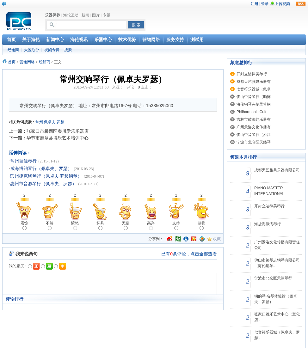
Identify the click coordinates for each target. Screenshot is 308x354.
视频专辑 (51, 50)
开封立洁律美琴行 (252, 74)
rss (301, 4)
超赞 (201, 225)
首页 (11, 62)
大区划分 (31, 50)
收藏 (217, 239)
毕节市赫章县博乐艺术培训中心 (58, 137)
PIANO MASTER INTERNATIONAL (269, 191)
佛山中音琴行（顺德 (254, 97)
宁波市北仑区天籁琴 (254, 142)
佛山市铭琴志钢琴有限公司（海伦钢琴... (277, 263)
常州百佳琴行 (23, 161)
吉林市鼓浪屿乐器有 (254, 119)
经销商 (13, 50)
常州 (39, 122)
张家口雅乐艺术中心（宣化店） (277, 317)
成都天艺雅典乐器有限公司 (277, 170)
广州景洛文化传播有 (254, 127)
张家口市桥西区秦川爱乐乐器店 (58, 131)
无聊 (125, 225)
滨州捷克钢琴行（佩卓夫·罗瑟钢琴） (46, 176)
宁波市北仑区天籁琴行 (273, 278)
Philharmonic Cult (251, 112)
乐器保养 (52, 15)
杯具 (100, 225)
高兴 (151, 225)
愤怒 (75, 225)
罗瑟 (60, 122)
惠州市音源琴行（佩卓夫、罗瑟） (43, 183)
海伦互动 (70, 15)
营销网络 (27, 62)
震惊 (24, 225)
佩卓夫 (49, 122)
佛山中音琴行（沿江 (254, 134)
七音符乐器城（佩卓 (254, 89)
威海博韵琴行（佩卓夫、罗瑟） (41, 168)
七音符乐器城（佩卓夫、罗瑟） (277, 335)
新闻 (85, 15)
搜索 (68, 50)
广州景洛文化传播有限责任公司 (277, 245)
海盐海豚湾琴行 (267, 224)
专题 (106, 15)
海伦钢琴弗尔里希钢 (254, 104)
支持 (176, 225)
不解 (49, 225)
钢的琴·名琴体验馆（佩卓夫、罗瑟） (275, 299)
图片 (96, 15)
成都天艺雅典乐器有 (254, 81)
